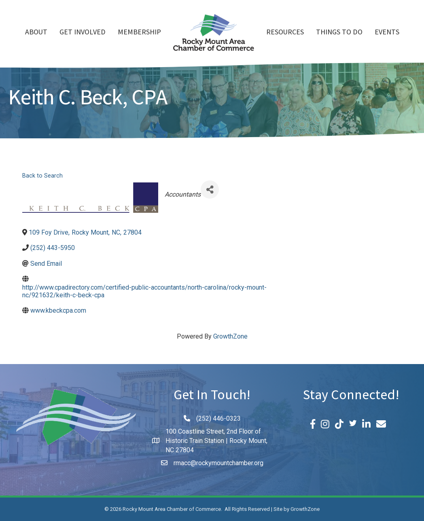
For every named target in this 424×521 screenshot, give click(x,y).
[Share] (210, 189)
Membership (139, 33)
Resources (285, 33)
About (36, 33)
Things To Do (339, 33)
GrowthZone (230, 336)
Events (387, 33)
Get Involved (82, 33)
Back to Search (42, 175)
